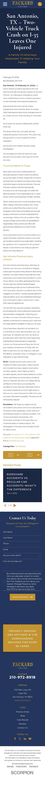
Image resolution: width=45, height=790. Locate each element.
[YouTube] (30, 738)
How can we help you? (12, 561)
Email (5, 550)
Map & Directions (22, 700)
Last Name (7, 538)
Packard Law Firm (16, 441)
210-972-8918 (22, 677)
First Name (7, 532)
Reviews (22, 724)
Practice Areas (22, 712)
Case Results (22, 720)
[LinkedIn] (25, 738)
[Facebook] (15, 738)
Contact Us (22, 728)
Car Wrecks (20, 446)
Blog (22, 716)
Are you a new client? (12, 555)
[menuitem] (10, 766)
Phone (6, 544)
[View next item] (15, 505)
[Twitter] (20, 738)
